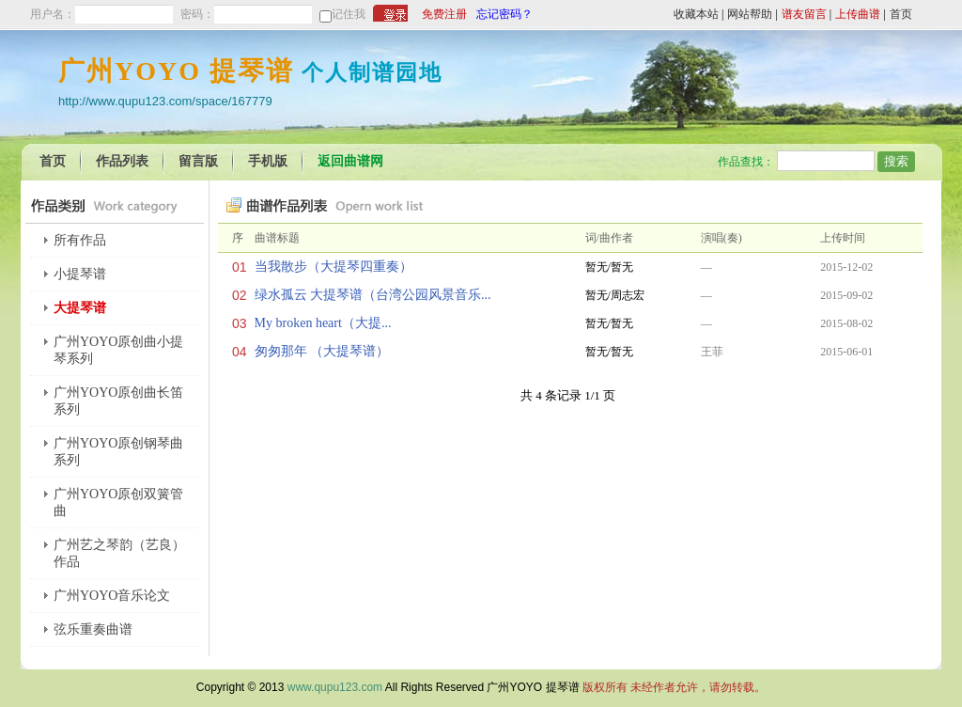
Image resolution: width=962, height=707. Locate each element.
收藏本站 (696, 14)
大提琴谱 (80, 308)
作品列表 (122, 161)
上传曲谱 (857, 14)
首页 (901, 14)
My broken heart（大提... (323, 323)
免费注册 (444, 14)
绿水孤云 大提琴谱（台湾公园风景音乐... (373, 295)
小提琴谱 (80, 274)
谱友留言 (804, 14)
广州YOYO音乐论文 (112, 596)
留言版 (198, 161)
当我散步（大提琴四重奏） (333, 266)
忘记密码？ (504, 14)
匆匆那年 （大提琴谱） (322, 351)
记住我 (348, 14)
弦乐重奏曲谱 (93, 629)
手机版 (267, 161)
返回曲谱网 (350, 161)
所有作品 (80, 240)
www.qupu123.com (334, 687)
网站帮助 (749, 14)
